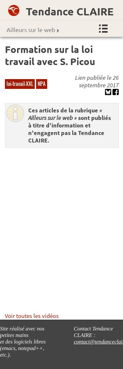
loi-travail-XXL (20, 83)
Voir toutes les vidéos (32, 316)
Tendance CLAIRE (69, 11)
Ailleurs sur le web (33, 29)
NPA (42, 83)
